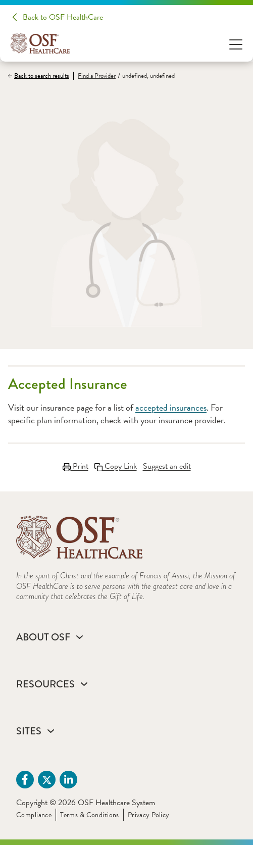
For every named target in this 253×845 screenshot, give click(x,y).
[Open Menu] (235, 43)
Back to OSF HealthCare (63, 17)
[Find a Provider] (94, 76)
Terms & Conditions (89, 815)
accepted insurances (171, 407)
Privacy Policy (149, 815)
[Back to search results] (40, 75)
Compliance (34, 815)
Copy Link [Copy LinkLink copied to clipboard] (115, 466)
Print (75, 466)
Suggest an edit (167, 466)
